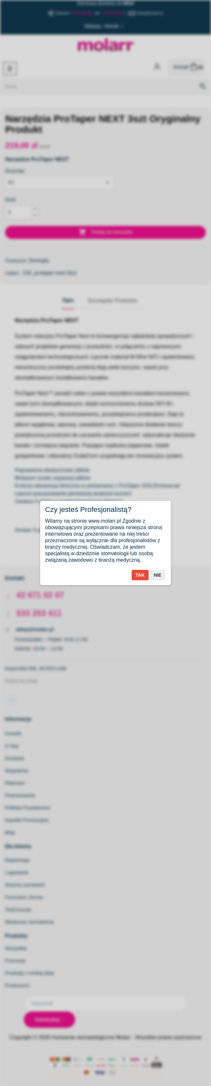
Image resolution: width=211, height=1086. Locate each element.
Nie (157, 575)
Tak (140, 575)
